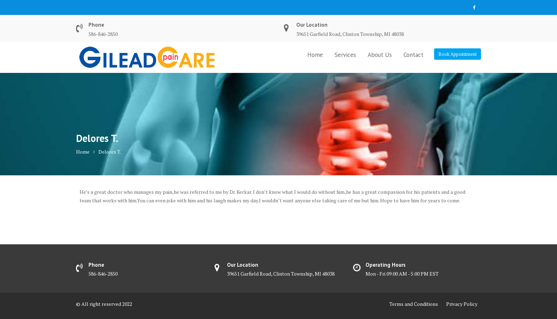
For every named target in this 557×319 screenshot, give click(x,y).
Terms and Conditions (413, 304)
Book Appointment (457, 54)
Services (345, 55)
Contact (413, 55)
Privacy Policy (461, 304)
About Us (380, 55)
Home (315, 55)
